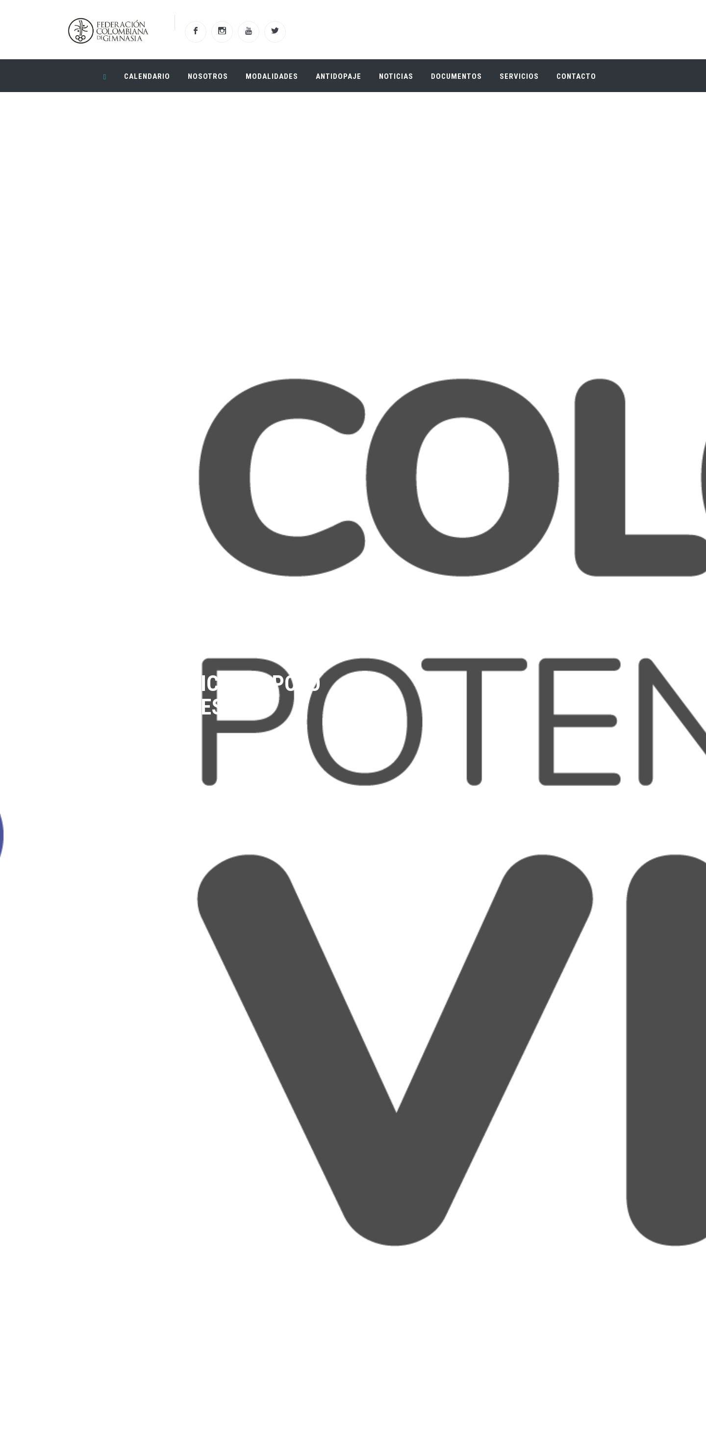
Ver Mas (122, 825)
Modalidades (272, 76)
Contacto (576, 76)
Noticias (396, 76)
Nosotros (208, 76)
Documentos (456, 76)
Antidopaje (338, 76)
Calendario (147, 76)
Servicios (519, 76)
